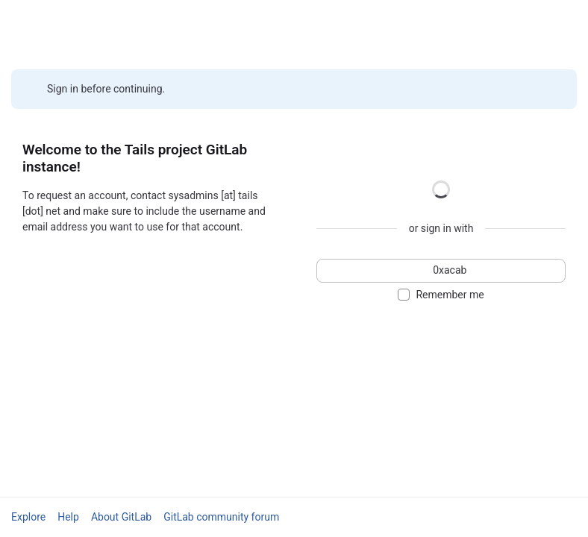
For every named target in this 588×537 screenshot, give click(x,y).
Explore (28, 517)
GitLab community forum (221, 517)
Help (68, 517)
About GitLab (121, 517)
